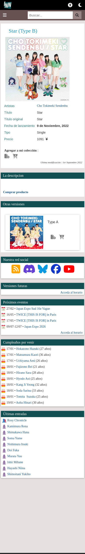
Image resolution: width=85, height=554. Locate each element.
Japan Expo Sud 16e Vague (33, 308)
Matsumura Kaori (27, 354)
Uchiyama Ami (25, 360)
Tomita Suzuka (26, 396)
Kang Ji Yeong (25, 384)
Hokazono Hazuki (27, 348)
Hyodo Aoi (23, 378)
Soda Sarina (23, 390)
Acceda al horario (71, 292)
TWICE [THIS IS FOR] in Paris (36, 314)
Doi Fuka (13, 450)
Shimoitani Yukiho (19, 474)
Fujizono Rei (24, 366)
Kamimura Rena (17, 426)
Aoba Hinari (24, 402)
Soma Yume (14, 438)
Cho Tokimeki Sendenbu (52, 105)
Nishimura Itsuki (17, 444)
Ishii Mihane (15, 462)
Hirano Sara (23, 372)
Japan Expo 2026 (35, 326)
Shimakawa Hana (18, 432)
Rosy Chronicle (17, 420)
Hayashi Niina (16, 468)
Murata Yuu (14, 456)
